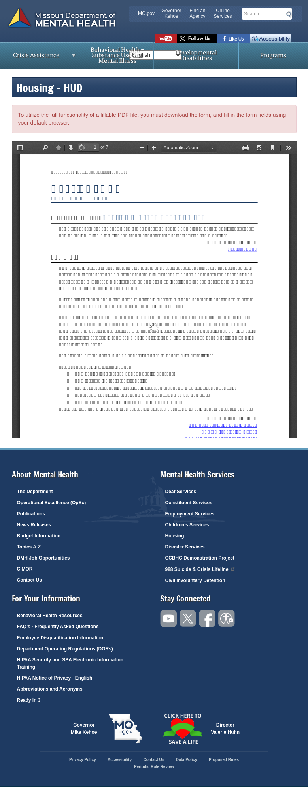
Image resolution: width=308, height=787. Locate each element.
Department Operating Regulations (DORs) (65, 649)
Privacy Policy (82, 759)
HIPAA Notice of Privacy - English (55, 678)
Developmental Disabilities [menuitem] (196, 55)
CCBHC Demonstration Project (199, 558)
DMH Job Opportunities (43, 558)
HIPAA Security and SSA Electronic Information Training (70, 663)
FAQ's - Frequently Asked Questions (58, 626)
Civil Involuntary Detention (195, 580)
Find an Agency (197, 13)
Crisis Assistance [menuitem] (38, 58)
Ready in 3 (29, 700)
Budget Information (39, 536)
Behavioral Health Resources (50, 615)
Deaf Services (181, 491)
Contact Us (29, 580)
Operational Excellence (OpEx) (51, 502)
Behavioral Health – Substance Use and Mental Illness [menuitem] (117, 55)
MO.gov (146, 13)
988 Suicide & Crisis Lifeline (200, 568)
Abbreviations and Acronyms (50, 689)
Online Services (223, 13)
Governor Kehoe (171, 13)
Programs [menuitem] (273, 55)
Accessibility (270, 38)
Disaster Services (185, 547)
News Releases (34, 525)
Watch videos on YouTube (166, 38)
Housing (174, 536)
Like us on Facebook (233, 38)
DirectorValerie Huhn (225, 728)
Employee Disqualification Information (60, 637)
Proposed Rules (224, 759)
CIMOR (25, 569)
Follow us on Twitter (197, 38)
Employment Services (190, 514)
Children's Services (187, 525)
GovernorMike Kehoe (84, 728)
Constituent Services (188, 502)
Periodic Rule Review (154, 766)
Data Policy (186, 759)
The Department (35, 491)
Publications (31, 514)
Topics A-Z (29, 547)
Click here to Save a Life (182, 729)
